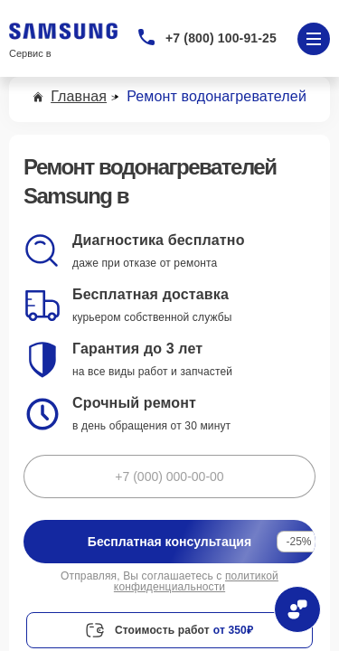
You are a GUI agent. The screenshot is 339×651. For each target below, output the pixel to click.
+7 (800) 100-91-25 (221, 38)
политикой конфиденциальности (196, 581)
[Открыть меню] (313, 39)
